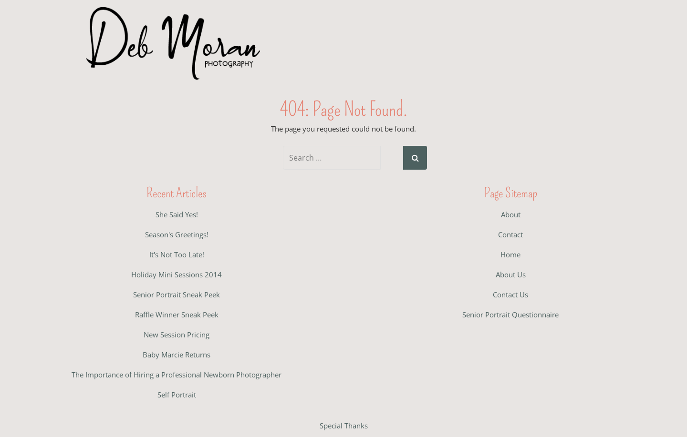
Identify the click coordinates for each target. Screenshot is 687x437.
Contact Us (510, 294)
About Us (511, 274)
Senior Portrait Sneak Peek (176, 294)
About (510, 214)
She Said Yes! (177, 214)
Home (510, 254)
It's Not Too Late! (176, 254)
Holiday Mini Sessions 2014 (176, 274)
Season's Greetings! (176, 234)
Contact (510, 234)
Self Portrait (176, 394)
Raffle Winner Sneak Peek (177, 314)
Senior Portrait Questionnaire (510, 314)
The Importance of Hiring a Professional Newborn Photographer (176, 374)
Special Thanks (344, 425)
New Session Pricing (176, 334)
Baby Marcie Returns (176, 354)
